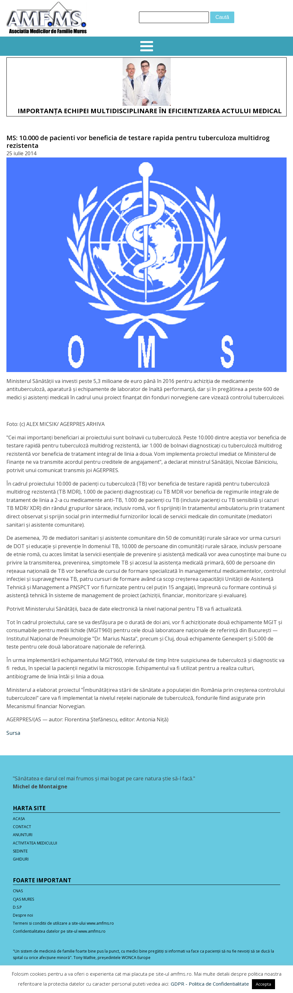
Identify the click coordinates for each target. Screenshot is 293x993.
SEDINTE (20, 851)
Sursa (13, 732)
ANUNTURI (22, 834)
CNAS (18, 891)
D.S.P (17, 907)
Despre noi (23, 915)
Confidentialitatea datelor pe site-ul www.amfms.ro (59, 931)
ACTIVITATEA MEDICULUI (35, 843)
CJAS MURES (23, 899)
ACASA (19, 818)
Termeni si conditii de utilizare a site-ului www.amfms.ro (63, 923)
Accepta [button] (263, 984)
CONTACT (22, 826)
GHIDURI (21, 859)
